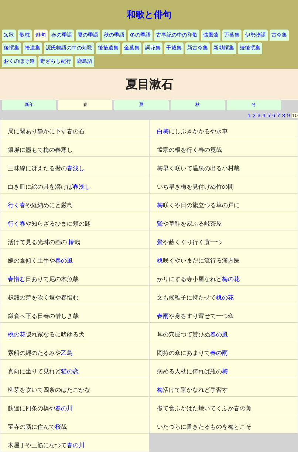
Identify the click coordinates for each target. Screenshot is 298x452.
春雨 (163, 316)
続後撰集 (250, 48)
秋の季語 (114, 35)
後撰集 (11, 48)
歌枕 (25, 35)
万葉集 (232, 35)
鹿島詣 (84, 61)
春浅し (76, 168)
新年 (29, 104)
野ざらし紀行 (55, 61)
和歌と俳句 (149, 15)
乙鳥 (67, 353)
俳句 (40, 35)
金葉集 (132, 48)
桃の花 (16, 334)
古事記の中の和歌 (177, 35)
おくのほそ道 (19, 61)
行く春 (16, 205)
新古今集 (197, 48)
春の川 (64, 408)
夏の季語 (88, 35)
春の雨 (219, 353)
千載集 (174, 48)
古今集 (279, 35)
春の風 (64, 260)
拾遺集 (32, 48)
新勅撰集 (223, 48)
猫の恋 (70, 371)
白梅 (163, 131)
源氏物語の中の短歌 (69, 48)
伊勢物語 (255, 35)
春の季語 (61, 35)
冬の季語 (140, 35)
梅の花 (231, 279)
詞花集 (153, 48)
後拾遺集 (108, 48)
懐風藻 (211, 35)
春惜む (16, 279)
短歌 (9, 35)
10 (295, 115)
